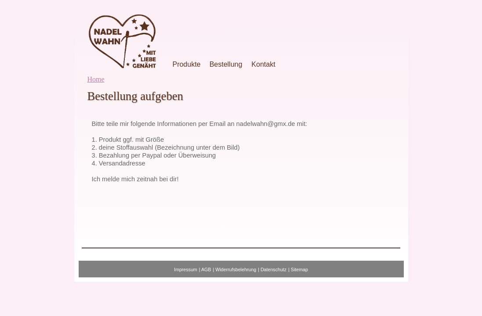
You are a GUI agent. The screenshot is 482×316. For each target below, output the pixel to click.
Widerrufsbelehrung (235, 269)
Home (96, 79)
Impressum (185, 269)
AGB (206, 269)
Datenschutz (273, 269)
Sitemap (299, 269)
